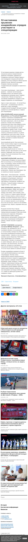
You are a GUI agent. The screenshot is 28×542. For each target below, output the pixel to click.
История (4, 505)
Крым (24, 6)
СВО (2, 281)
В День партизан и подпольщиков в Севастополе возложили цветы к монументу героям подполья (13, 423)
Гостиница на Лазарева (16, 6)
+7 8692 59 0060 (5, 516)
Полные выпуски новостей (7, 527)
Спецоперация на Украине (14, 7)
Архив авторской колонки (7, 524)
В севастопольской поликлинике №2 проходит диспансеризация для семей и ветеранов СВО (14, 484)
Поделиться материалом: (8, 291)
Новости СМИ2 (5, 301)
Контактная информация (9, 507)
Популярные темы (14, 4)
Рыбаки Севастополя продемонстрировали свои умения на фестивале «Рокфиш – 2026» (13, 393)
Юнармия (15, 281)
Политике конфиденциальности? (9, 540)
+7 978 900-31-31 (5, 517)
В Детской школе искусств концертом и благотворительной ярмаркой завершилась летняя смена (14, 330)
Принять (25, 538)
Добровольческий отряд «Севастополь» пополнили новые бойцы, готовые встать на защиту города (13, 361)
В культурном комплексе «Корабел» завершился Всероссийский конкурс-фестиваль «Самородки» (14, 454)
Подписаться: (5, 285)
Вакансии (4, 509)
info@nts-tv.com (8, 519)
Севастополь (5, 6)
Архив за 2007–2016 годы (7, 525)
